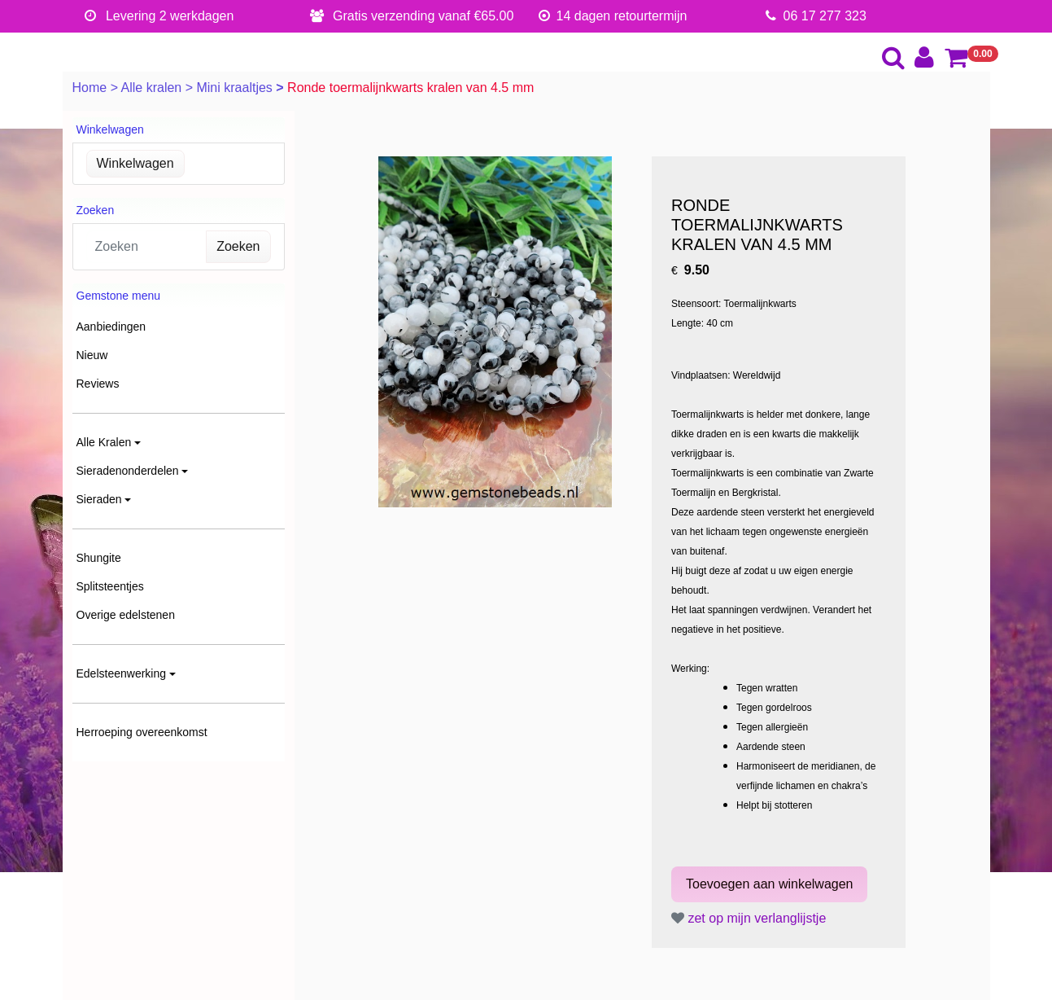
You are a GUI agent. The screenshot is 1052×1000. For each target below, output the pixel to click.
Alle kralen (153, 87)
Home (91, 87)
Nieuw (92, 355)
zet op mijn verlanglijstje (748, 918)
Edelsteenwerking (121, 673)
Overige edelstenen (125, 614)
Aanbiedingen (111, 326)
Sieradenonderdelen (127, 470)
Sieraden (99, 499)
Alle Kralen (104, 442)
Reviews (98, 383)
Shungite (98, 557)
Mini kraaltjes (236, 87)
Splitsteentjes (110, 586)
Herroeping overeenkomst (141, 732)
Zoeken (238, 246)
